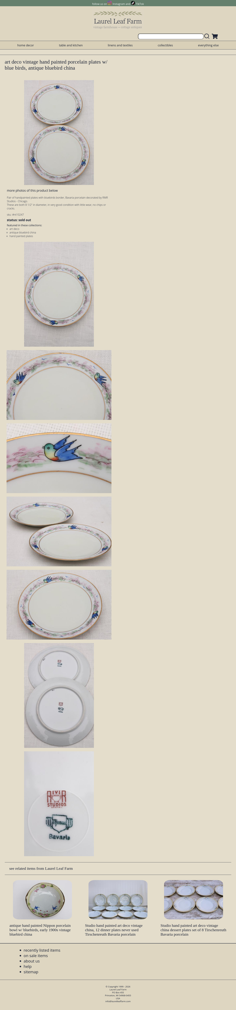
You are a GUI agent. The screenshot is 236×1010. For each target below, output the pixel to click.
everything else (208, 45)
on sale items (36, 955)
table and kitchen (71, 45)
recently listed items (42, 950)
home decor (25, 45)
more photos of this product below (32, 190)
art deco (14, 229)
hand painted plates (21, 236)
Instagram (119, 4)
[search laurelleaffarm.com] (208, 36)
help (28, 966)
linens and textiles (120, 45)
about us (32, 961)
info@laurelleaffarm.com (118, 1001)
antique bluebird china (23, 232)
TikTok (140, 4)
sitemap (31, 971)
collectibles (165, 45)
